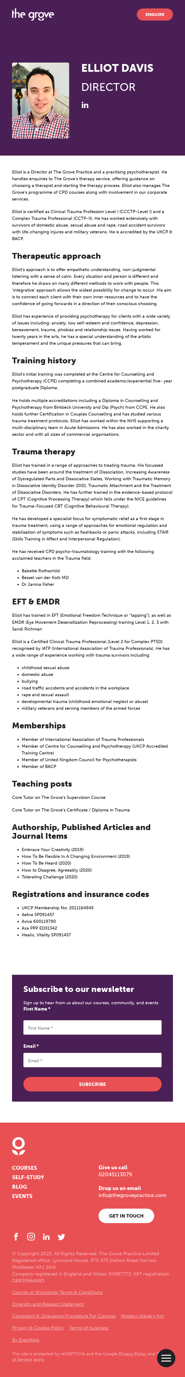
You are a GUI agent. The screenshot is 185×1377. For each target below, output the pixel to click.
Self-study (28, 1177)
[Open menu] (166, 1358)
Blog (19, 1186)
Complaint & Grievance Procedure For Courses (64, 1316)
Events (22, 1196)
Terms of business (88, 1328)
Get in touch (126, 1216)
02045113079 (115, 1174)
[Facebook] (16, 1237)
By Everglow (25, 1340)
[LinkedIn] (85, 105)
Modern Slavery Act (142, 1316)
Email (31, 1046)
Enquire (154, 14)
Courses (24, 1168)
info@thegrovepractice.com (132, 1195)
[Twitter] (61, 1237)
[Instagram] (31, 1237)
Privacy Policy (132, 1353)
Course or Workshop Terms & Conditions (57, 1292)
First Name (36, 1009)
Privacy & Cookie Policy (38, 1328)
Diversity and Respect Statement (48, 1304)
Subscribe (92, 1084)
